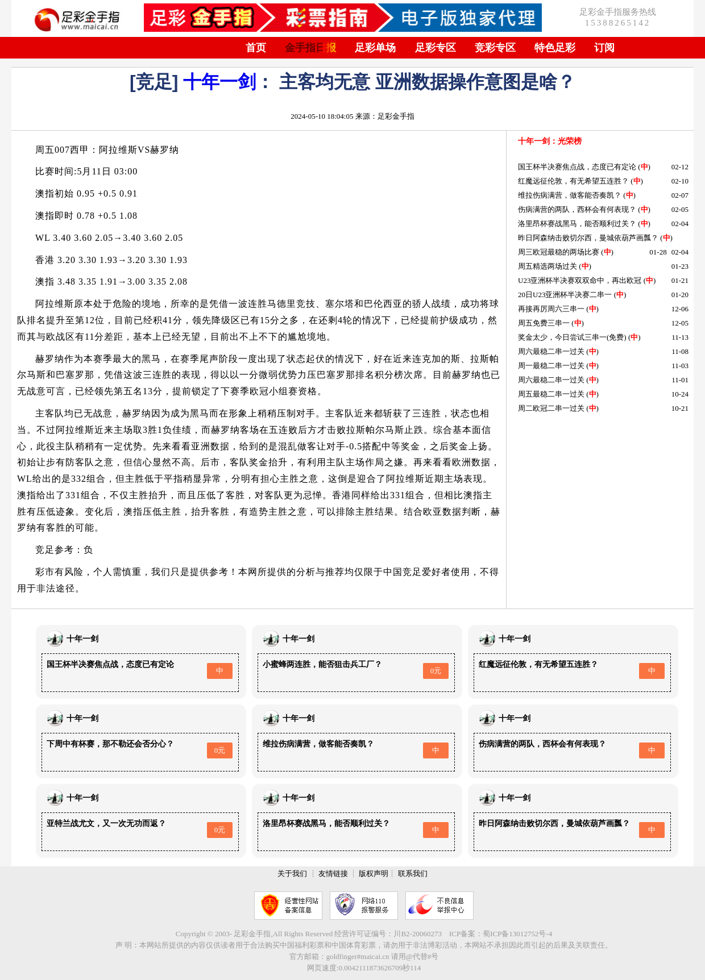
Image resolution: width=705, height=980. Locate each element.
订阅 (604, 47)
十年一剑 (219, 82)
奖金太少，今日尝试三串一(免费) (572, 337)
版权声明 (373, 873)
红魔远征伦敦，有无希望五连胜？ (573, 181)
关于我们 (292, 873)
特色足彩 (554, 47)
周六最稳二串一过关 (551, 351)
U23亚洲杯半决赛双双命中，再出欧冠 (579, 280)
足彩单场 (375, 47)
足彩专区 (435, 47)
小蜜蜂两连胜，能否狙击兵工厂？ (322, 664)
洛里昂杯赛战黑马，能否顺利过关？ (577, 223)
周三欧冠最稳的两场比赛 (558, 252)
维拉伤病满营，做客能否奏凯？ (569, 195)
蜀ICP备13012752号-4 (517, 933)
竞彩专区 (495, 47)
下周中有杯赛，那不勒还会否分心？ (110, 744)
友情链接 (333, 873)
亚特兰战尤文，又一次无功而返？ (106, 823)
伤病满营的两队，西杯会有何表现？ (577, 209)
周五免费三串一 (544, 323)
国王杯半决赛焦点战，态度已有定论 (577, 166)
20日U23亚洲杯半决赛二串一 (565, 294)
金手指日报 (310, 47)
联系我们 (413, 873)
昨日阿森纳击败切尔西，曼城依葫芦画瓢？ (588, 237)
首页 (256, 47)
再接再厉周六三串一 (551, 309)
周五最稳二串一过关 (551, 394)
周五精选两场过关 (547, 266)
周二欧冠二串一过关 (551, 408)
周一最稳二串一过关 (551, 365)
